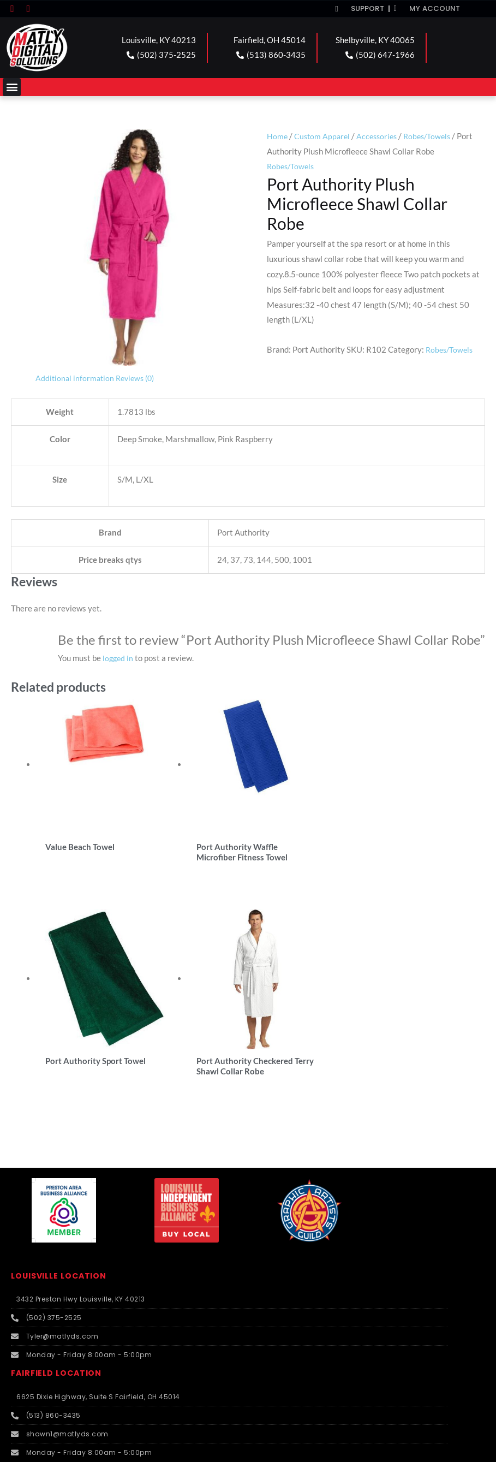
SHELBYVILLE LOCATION (65, 1232)
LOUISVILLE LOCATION (62, 1037)
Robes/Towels (434, 136)
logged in (119, 658)
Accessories (380, 136)
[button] (12, 87)
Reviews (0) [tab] (139, 378)
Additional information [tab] (75, 378)
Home (277, 136)
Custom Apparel (323, 136)
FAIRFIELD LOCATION (59, 1134)
